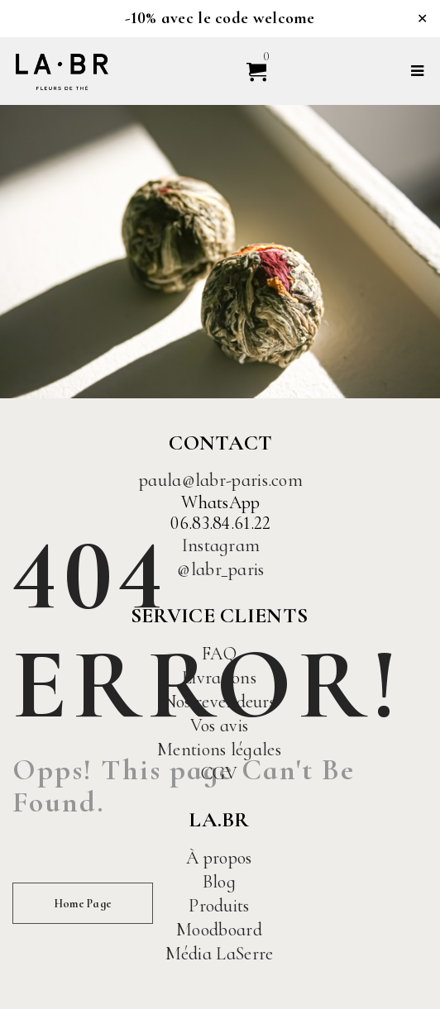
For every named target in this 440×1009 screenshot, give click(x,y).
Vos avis (219, 725)
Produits (219, 905)
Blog (219, 881)
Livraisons (219, 677)
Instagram (221, 545)
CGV (219, 773)
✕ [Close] (422, 18)
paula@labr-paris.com (221, 480)
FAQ (219, 653)
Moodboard (219, 929)
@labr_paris (220, 569)
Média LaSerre (219, 953)
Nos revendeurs (219, 701)
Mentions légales (219, 749)
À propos (218, 858)
